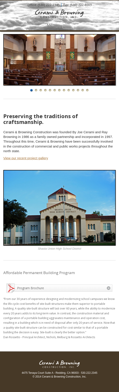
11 (78, 90)
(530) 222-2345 (49, 5)
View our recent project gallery (25, 158)
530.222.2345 (89, 372)
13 (87, 90)
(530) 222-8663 (81, 5)
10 (73, 90)
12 (82, 90)
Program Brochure (30, 288)
